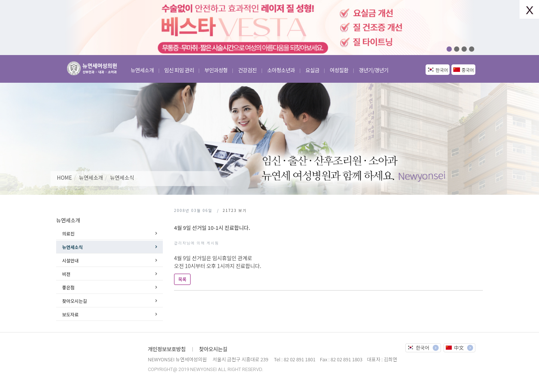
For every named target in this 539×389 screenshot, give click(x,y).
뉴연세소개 (91, 177)
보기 (235, 210)
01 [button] (449, 49)
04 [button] (471, 49)
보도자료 (70, 314)
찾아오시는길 (74, 301)
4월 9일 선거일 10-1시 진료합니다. (212, 227)
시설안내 (70, 260)
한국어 (442, 70)
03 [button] (464, 49)
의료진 (68, 233)
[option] (269, 27)
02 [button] (456, 49)
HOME (64, 177)
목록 (182, 279)
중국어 (468, 70)
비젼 (66, 274)
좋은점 (68, 287)
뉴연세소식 (122, 177)
